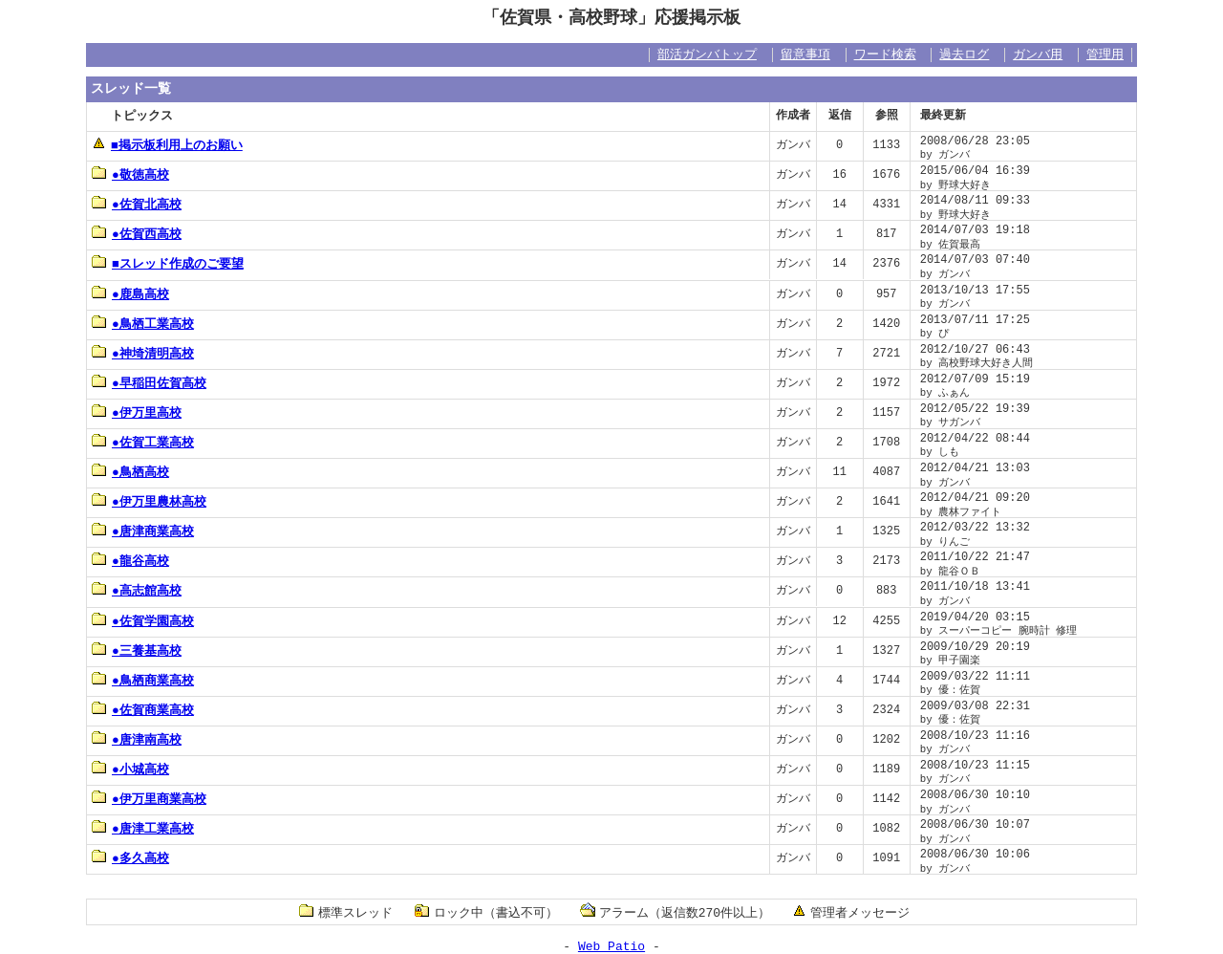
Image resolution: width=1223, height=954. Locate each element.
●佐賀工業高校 (143, 441)
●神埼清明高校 (143, 352)
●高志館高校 (137, 589)
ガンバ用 (1037, 54)
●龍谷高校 (130, 560)
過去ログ (964, 54)
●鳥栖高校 (130, 471)
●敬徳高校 (130, 174)
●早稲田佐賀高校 (149, 382)
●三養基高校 (137, 650)
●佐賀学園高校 (143, 620)
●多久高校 (130, 857)
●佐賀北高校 (137, 203)
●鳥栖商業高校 (143, 679)
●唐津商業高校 (143, 530)
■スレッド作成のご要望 (168, 262)
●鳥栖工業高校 (143, 323)
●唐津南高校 (137, 739)
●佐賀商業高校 (143, 709)
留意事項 (805, 54)
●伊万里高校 (137, 412)
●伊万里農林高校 (149, 501)
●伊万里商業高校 (149, 798)
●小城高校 (130, 768)
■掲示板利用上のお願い (167, 144)
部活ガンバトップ (707, 54)
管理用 (1105, 54)
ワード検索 (885, 54)
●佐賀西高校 (137, 233)
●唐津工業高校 (143, 827)
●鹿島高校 (130, 293)
